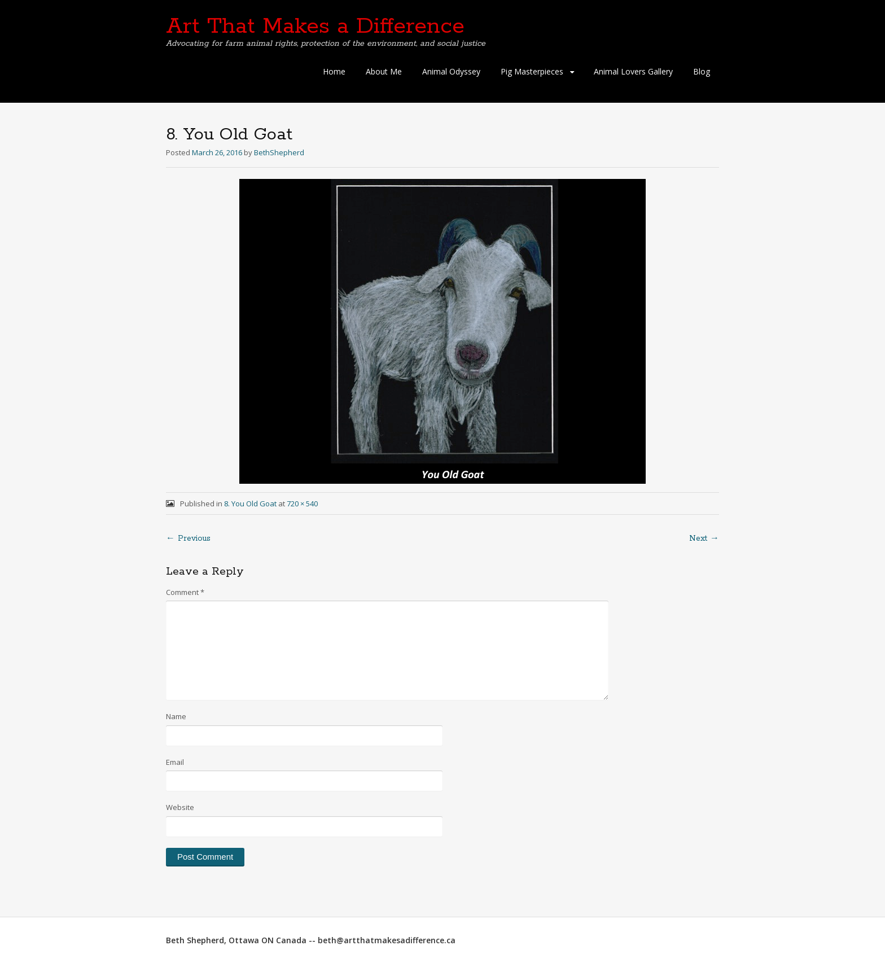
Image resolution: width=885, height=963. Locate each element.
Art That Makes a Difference (315, 26)
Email (175, 762)
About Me (384, 71)
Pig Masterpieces (532, 71)
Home (334, 71)
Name (176, 716)
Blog (701, 71)
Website (180, 807)
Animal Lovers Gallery (633, 71)
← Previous (188, 538)
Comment (185, 592)
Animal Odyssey (451, 71)
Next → (704, 538)
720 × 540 (302, 503)
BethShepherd (279, 152)
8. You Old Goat (250, 503)
